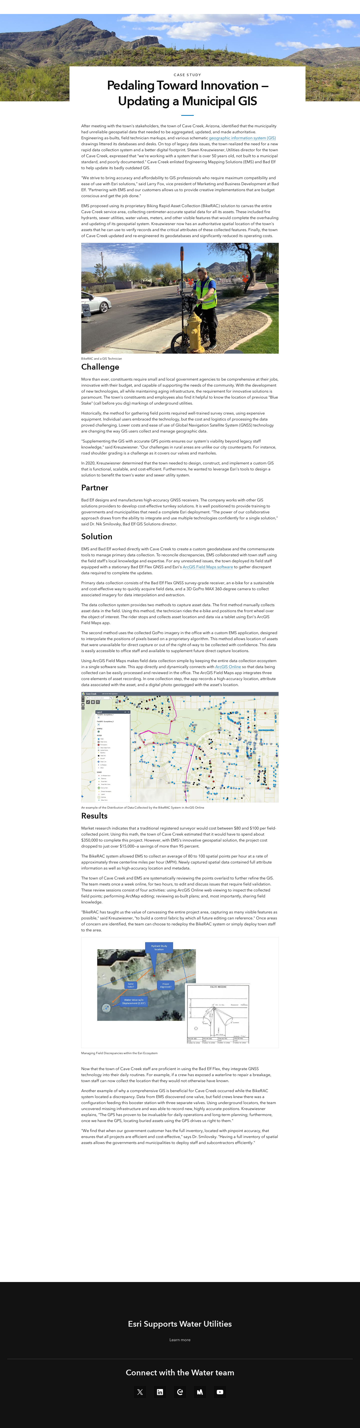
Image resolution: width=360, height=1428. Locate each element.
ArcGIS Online (228, 666)
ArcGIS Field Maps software (208, 567)
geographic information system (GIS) (242, 138)
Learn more (180, 1339)
